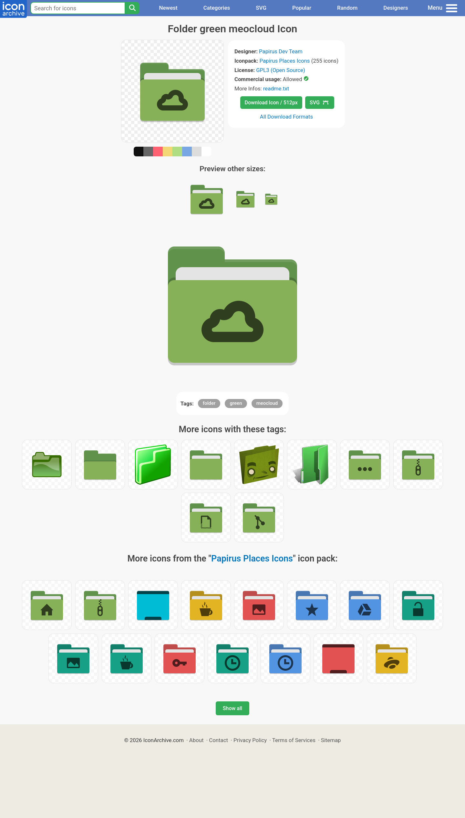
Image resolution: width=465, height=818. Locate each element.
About (196, 740)
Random (347, 8)
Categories (216, 8)
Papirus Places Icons (284, 61)
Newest (168, 8)
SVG (261, 8)
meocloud (267, 403)
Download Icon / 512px (271, 103)
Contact (218, 740)
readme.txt (276, 88)
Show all (232, 708)
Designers (395, 8)
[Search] (132, 8)
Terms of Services (293, 740)
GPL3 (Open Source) (280, 70)
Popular (301, 8)
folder (209, 403)
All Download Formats (286, 116)
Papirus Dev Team (281, 51)
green (236, 403)
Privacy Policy (250, 740)
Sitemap (331, 740)
